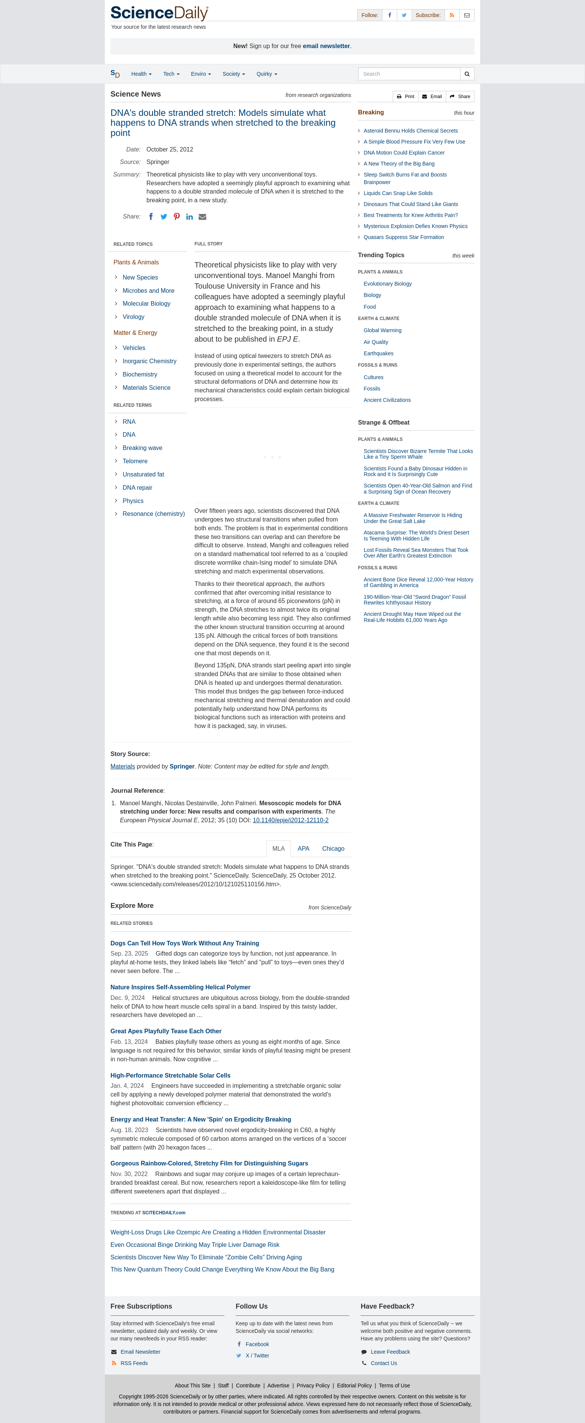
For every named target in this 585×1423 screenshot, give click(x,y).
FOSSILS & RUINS (377, 365)
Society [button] (233, 74)
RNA (129, 422)
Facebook (257, 1344)
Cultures (373, 377)
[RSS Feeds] (452, 15)
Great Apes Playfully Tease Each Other (165, 1031)
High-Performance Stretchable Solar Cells (170, 1075)
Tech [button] (171, 74)
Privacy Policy (313, 1385)
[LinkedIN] (189, 216)
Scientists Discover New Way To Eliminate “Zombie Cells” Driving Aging (206, 1257)
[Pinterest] (176, 216)
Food (370, 307)
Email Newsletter (140, 1352)
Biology (372, 295)
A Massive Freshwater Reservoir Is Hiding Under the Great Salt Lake (413, 518)
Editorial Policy (354, 1385)
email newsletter (326, 46)
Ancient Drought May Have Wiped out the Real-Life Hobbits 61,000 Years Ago (412, 617)
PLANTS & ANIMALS (380, 272)
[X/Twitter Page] (404, 15)
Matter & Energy (135, 333)
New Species (140, 277)
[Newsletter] (467, 15)
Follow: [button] (369, 15)
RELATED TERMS (133, 405)
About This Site (193, 1385)
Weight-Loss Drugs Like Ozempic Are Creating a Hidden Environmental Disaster (218, 1232)
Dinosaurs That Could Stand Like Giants (411, 204)
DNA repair (137, 487)
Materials (122, 766)
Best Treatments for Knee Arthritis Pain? (411, 215)
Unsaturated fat (143, 474)
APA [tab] (304, 848)
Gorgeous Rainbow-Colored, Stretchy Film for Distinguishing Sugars (209, 1163)
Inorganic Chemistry (149, 361)
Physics (133, 501)
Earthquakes (379, 353)
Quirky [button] (267, 74)
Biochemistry (140, 374)
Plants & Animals (136, 262)
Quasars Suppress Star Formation (404, 237)
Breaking (371, 112)
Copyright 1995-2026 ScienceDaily (160, 1396)
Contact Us (384, 1363)
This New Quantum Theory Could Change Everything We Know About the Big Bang (222, 1269)
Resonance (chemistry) (154, 514)
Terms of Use (394, 1385)
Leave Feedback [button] (390, 1352)
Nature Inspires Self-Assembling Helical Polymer (180, 987)
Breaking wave (142, 448)
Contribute (248, 1385)
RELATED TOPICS (133, 244)
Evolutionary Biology (388, 284)
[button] (406, 96)
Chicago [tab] (333, 848)
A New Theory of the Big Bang (399, 164)
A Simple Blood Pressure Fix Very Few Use (414, 142)
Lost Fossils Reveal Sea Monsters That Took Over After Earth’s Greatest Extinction (416, 553)
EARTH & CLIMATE (378, 318)
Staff (223, 1385)
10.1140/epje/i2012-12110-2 (290, 820)
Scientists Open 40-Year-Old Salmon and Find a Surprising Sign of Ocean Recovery (418, 488)
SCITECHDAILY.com (163, 1212)
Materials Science (146, 387)
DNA (129, 434)
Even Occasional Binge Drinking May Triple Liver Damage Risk (194, 1245)
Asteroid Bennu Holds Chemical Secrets (411, 131)
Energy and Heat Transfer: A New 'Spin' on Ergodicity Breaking (200, 1119)
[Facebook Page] (389, 15)
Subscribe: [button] (428, 15)
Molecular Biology (146, 303)
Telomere (135, 461)
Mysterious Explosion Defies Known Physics (416, 226)
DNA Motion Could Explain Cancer (404, 153)
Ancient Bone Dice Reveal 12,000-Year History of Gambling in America (418, 582)
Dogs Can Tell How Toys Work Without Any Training (184, 943)
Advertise (278, 1385)
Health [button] (141, 74)
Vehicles (134, 348)
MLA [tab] (278, 848)
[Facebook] (151, 216)
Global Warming (382, 330)
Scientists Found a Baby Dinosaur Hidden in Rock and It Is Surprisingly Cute (415, 471)
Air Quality (376, 342)
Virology (134, 317)
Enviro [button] (201, 74)
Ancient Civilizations (387, 400)
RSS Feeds (134, 1363)
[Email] (202, 216)
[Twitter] (163, 216)
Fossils (372, 389)
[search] (467, 73)
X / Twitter (257, 1356)
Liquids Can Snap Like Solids (398, 193)
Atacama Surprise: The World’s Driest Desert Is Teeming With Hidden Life (416, 535)
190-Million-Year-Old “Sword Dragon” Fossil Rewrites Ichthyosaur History (415, 600)
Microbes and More (148, 290)
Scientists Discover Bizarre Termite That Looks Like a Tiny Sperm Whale (418, 454)
